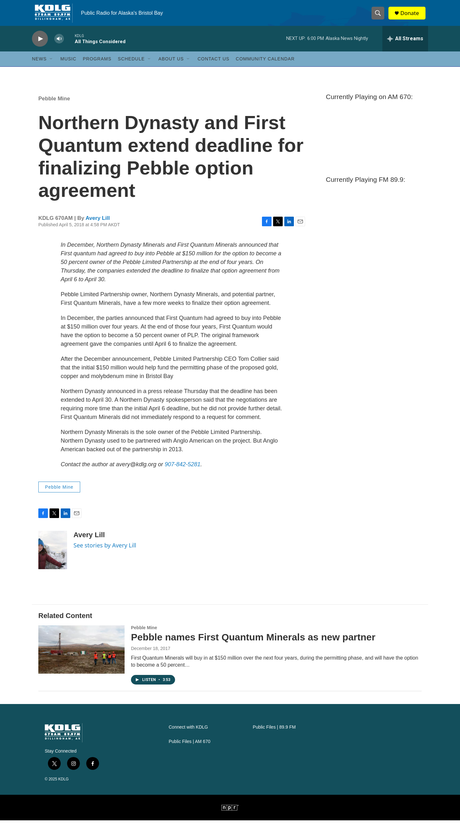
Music (68, 66)
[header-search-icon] (379, 17)
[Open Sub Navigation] (51, 66)
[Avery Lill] (52, 557)
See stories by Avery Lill (104, 553)
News (39, 66)
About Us (171, 66)
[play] (40, 46)
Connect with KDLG (188, 734)
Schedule (131, 66)
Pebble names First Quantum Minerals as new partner (253, 644)
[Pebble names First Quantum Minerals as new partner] (81, 657)
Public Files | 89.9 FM (274, 734)
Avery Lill (98, 226)
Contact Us (213, 66)
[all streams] (405, 46)
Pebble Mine (54, 106)
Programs (97, 66)
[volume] (59, 46)
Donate (412, 16)
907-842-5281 (182, 472)
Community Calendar (265, 66)
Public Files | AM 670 (189, 749)
